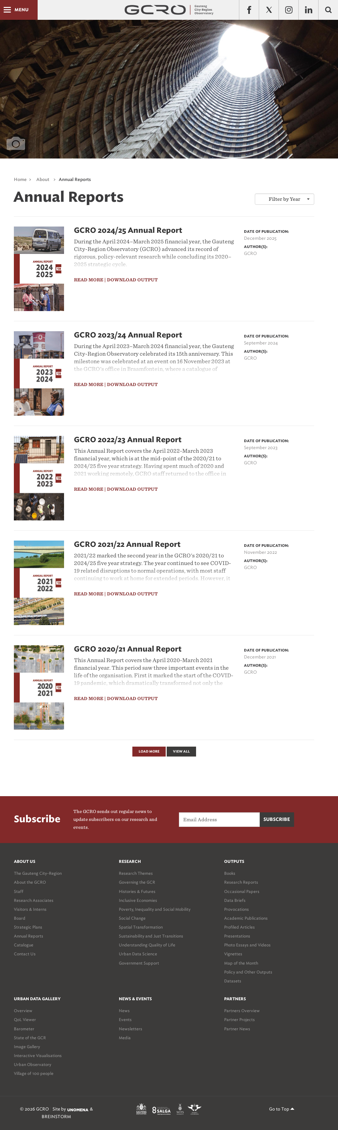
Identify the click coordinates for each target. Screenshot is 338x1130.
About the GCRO (30, 882)
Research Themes (136, 873)
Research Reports (241, 882)
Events (125, 1019)
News (124, 1010)
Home (20, 180)
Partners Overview (242, 1010)
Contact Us (25, 953)
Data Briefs (235, 900)
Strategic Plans (28, 927)
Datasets (232, 980)
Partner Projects (239, 1019)
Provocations (236, 909)
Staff (18, 891)
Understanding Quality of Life (147, 944)
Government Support (139, 963)
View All (181, 751)
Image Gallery (27, 1046)
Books (229, 873)
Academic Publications (246, 918)
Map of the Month (241, 963)
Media (125, 1037)
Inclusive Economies (138, 900)
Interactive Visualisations (38, 1055)
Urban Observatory (32, 1064)
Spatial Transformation (141, 927)
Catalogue (23, 944)
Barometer (24, 1028)
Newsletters (130, 1028)
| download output (131, 279)
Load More (149, 751)
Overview (23, 1010)
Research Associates (33, 900)
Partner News (237, 1028)
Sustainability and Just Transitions (151, 936)
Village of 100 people (33, 1073)
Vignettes (233, 953)
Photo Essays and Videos (247, 944)
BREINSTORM (56, 1116)
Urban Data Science (138, 953)
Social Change (132, 918)
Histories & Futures (137, 891)
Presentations (237, 936)
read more (88, 279)
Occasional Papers (241, 891)
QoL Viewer (25, 1019)
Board (19, 918)
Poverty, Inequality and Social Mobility (154, 909)
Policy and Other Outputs (248, 972)
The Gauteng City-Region (38, 873)
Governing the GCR (137, 882)
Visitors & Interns (30, 909)
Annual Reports (75, 180)
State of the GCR (30, 1037)
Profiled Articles (239, 927)
